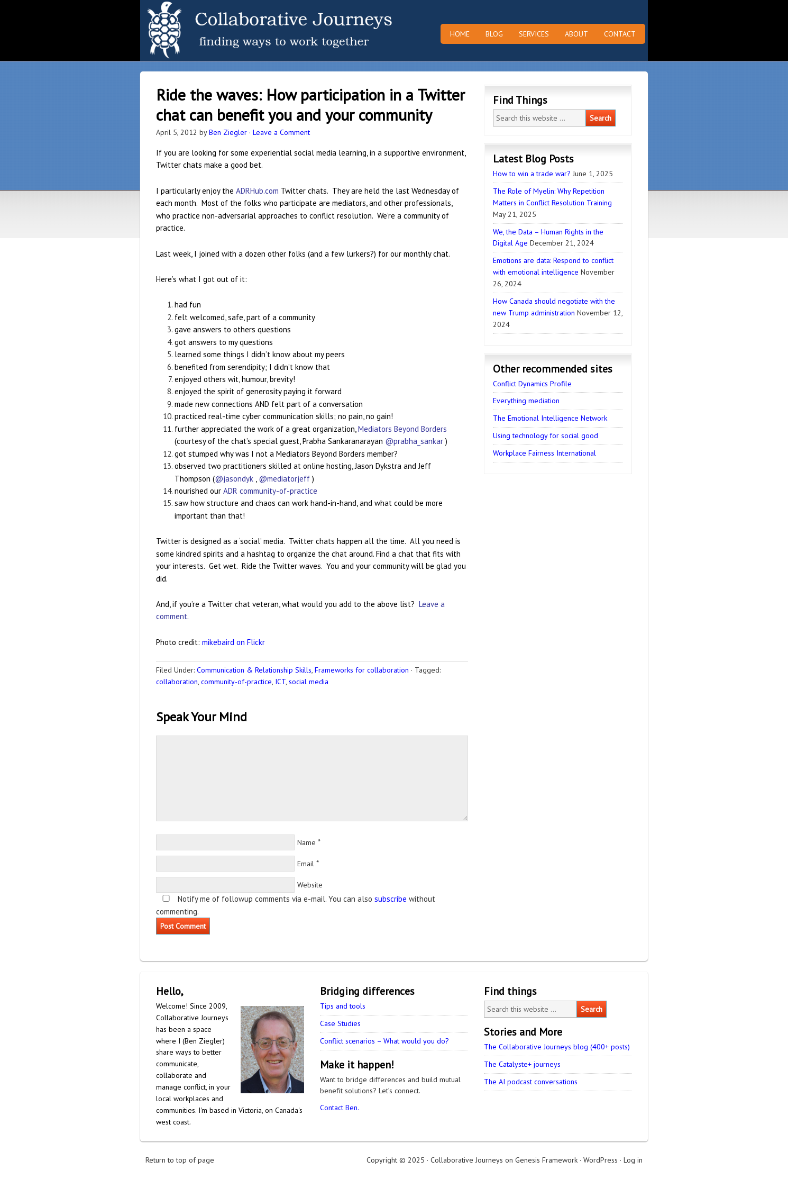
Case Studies (340, 1023)
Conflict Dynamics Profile (532, 383)
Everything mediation (526, 400)
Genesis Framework (546, 1160)
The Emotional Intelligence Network (550, 418)
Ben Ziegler (228, 132)
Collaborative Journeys (232, 30)
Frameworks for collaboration (362, 670)
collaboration (177, 681)
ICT (280, 681)
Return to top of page (179, 1160)
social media (308, 681)
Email (305, 863)
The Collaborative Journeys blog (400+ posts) (557, 1046)
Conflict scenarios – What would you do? (384, 1041)
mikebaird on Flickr (233, 642)
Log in (633, 1160)
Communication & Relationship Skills (254, 670)
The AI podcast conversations (531, 1081)
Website (310, 885)
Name (306, 842)
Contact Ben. (339, 1107)
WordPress (600, 1160)
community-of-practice (236, 681)
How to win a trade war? (532, 173)
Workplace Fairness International (544, 453)
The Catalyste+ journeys (522, 1064)
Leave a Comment (281, 132)
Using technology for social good (545, 435)
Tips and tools (342, 1006)
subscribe (390, 899)
